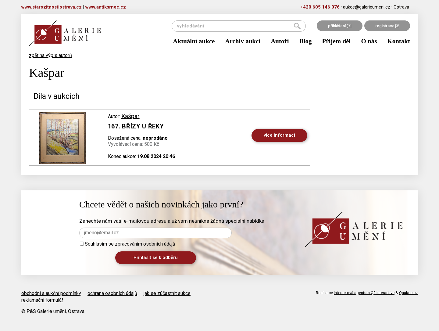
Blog (305, 41)
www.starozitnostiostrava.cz (51, 7)
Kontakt (398, 41)
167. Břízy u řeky (136, 126)
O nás (369, 41)
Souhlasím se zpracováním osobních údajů (127, 244)
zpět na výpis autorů (50, 55)
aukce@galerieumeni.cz (366, 7)
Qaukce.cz (408, 292)
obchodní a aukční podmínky (51, 293)
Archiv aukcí (242, 41)
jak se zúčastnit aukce (167, 293)
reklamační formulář (42, 300)
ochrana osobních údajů (112, 293)
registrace (387, 25)
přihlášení (339, 25)
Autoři (280, 41)
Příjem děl (336, 41)
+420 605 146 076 (320, 7)
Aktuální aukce (194, 41)
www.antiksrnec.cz (105, 7)
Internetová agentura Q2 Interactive (364, 292)
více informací (279, 135)
